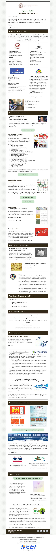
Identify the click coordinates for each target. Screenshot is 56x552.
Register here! (14, 452)
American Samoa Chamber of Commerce (20, 354)
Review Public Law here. (35, 259)
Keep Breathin (41, 495)
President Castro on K (17, 302)
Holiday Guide (28, 201)
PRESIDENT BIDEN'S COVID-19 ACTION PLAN (28, 327)
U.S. (38, 125)
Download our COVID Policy (14, 217)
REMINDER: (12, 248)
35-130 (10, 250)
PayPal (14, 242)
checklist (23, 388)
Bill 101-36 (21, 287)
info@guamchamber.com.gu (25, 542)
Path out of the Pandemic (28, 325)
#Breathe (44, 500)
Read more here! (29, 268)
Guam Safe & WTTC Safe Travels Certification (28, 505)
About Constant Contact (31, 541)
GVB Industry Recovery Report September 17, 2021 (28, 430)
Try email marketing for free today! (28, 550)
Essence (27, 100)
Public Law (25, 248)
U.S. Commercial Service (37, 354)
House (40, 125)
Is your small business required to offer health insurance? (28, 318)
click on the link (23, 518)
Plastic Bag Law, (19, 248)
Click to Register (26, 374)
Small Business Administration (18, 356)
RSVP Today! (28, 130)
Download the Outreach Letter (28, 174)
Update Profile (23, 541)
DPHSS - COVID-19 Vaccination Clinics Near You (28, 478)
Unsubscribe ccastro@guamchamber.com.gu (28, 539)
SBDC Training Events (17, 464)
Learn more (10, 345)
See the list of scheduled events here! (39, 468)
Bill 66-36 (21, 274)
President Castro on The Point (19, 306)
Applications (21, 389)
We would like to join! (28, 197)
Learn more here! (14, 451)
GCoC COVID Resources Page (14, 220)
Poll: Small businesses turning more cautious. (28, 315)
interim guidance (15, 388)
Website (11, 57)
